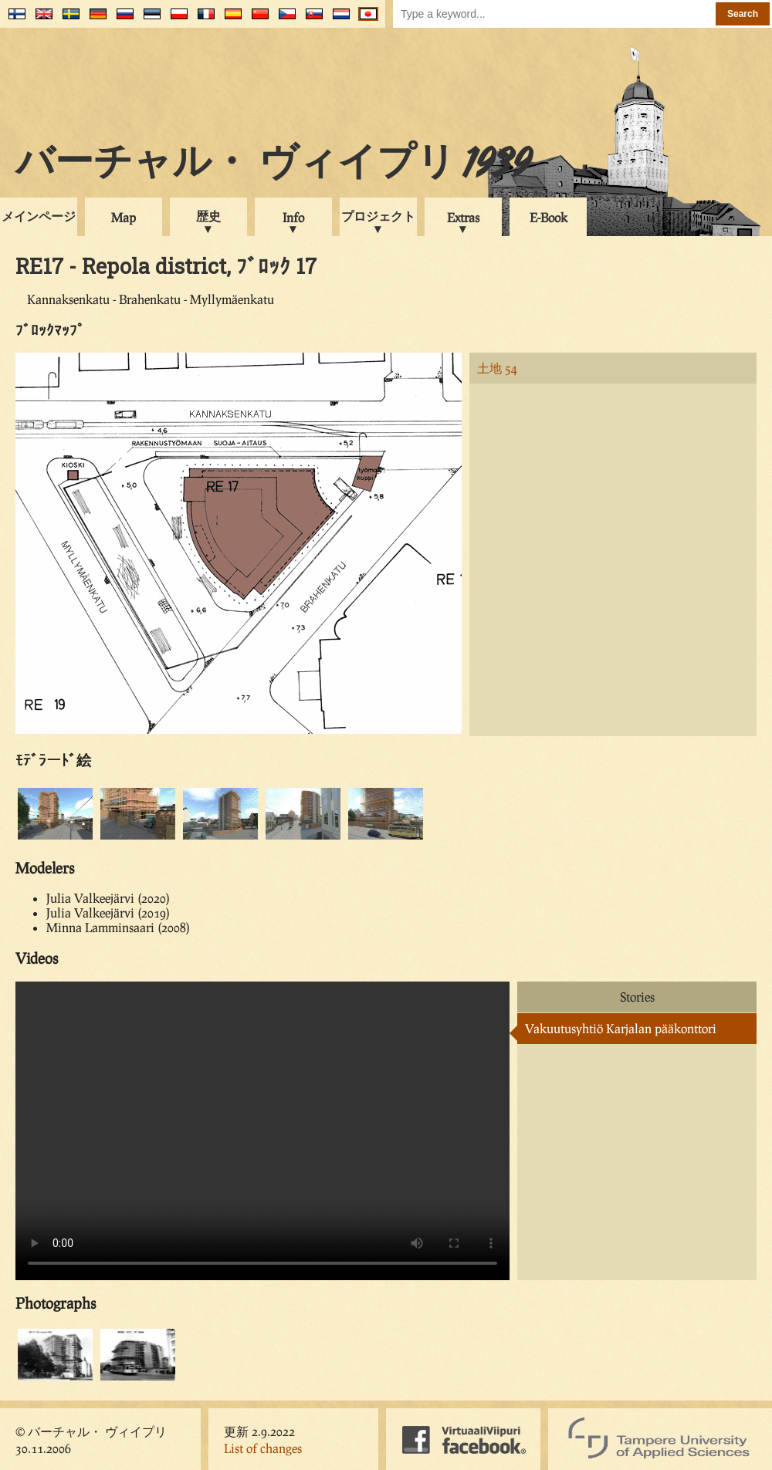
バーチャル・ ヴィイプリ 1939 (273, 165)
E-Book (548, 217)
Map (123, 217)
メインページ (39, 215)
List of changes (263, 1448)
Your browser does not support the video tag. (262, 1131)
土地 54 (497, 367)
